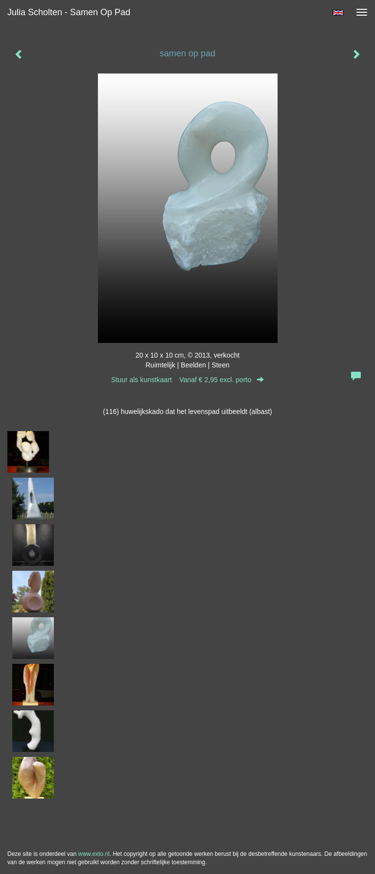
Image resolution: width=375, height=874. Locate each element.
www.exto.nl (94, 853)
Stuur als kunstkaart (187, 380)
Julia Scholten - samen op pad (68, 12)
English (338, 13)
